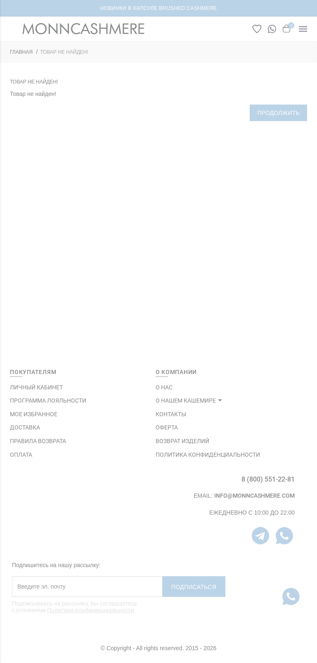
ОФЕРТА (167, 427)
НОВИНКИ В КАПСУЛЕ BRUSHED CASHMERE (158, 8)
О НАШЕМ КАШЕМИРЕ (186, 400)
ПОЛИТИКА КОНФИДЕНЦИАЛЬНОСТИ (208, 454)
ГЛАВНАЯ (21, 52)
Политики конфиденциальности (90, 610)
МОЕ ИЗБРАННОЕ (33, 414)
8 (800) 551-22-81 (268, 479)
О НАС (164, 387)
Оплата (21, 454)
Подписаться (193, 587)
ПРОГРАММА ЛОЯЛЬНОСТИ (48, 400)
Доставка (25, 427)
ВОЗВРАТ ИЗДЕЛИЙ (182, 441)
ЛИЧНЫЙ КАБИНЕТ (36, 387)
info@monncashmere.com (254, 495)
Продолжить (278, 113)
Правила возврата (38, 441)
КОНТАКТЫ (171, 414)
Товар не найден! (64, 52)
